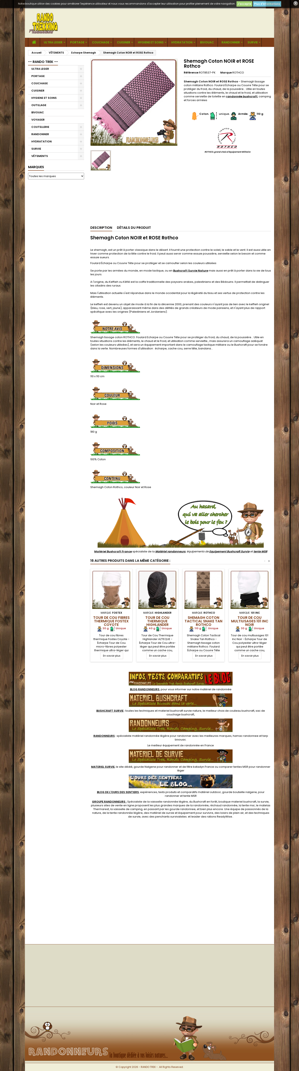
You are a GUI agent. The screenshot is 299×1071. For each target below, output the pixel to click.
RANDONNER (231, 42)
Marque (226, 73)
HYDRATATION (181, 42)
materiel (179, 711)
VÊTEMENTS (39, 156)
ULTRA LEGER (53, 42)
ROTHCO (238, 73)
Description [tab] (101, 227)
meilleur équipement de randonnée (175, 745)
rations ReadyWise (219, 817)
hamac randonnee (246, 736)
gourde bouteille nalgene (239, 792)
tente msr (248, 805)
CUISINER (123, 42)
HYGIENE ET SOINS (151, 42)
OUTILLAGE (38, 105)
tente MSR (260, 551)
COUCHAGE (100, 42)
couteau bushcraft (241, 711)
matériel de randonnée (216, 689)
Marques (36, 167)
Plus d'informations (267, 4)
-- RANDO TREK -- (43, 61)
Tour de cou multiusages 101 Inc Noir (249, 621)
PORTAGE (77, 42)
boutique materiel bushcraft (237, 802)
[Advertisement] (56, 246)
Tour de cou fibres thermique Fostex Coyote (111, 621)
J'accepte (244, 4)
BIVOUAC (207, 42)
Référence (191, 73)
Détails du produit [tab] (134, 227)
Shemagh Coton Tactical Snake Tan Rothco (203, 621)
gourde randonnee (182, 809)
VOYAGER (38, 120)
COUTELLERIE (40, 127)
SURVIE (253, 42)
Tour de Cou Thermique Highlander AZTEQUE (157, 623)
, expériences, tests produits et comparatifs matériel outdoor (159, 792)
